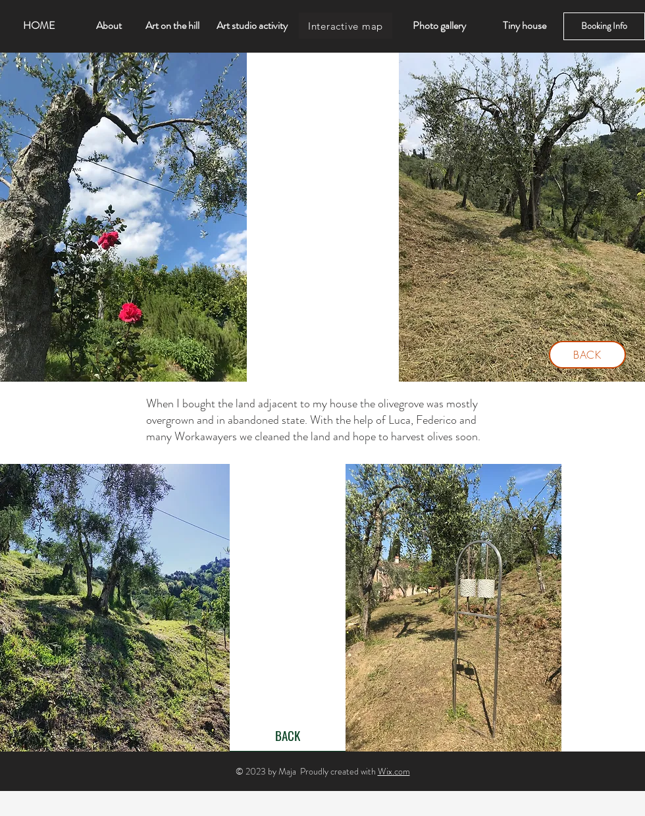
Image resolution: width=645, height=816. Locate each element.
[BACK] (587, 355)
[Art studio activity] (252, 26)
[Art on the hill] (172, 26)
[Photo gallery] (439, 26)
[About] (109, 26)
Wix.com (394, 771)
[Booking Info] (604, 26)
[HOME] (39, 26)
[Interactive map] (345, 26)
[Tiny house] (524, 26)
